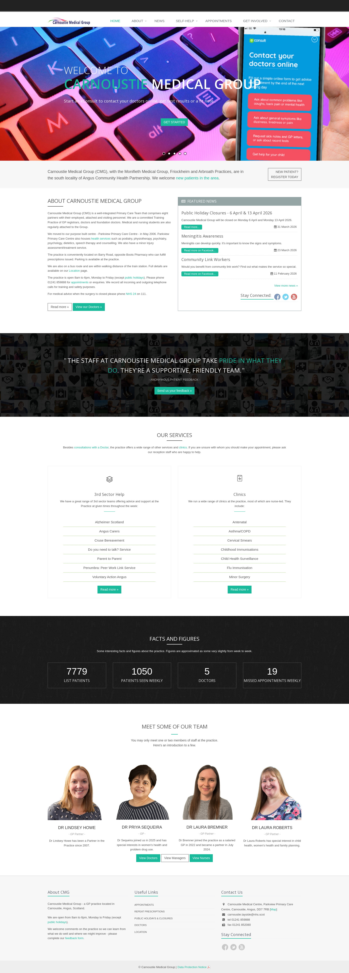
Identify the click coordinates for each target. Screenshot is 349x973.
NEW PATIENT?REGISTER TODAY (284, 174)
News (159, 21)
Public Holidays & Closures (153, 918)
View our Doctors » (89, 307)
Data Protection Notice (192, 967)
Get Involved (255, 21)
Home (115, 21)
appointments (80, 282)
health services (101, 238)
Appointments (218, 21)
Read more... (191, 227)
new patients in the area (197, 178)
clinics (183, 447)
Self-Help (185, 21)
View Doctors (148, 858)
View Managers (175, 858)
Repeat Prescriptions (149, 911)
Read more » (60, 307)
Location (74, 270)
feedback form (74, 938)
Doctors (140, 925)
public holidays (134, 277)
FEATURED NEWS (202, 201)
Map (273, 909)
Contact (287, 21)
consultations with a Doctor (91, 447)
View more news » (286, 285)
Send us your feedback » (174, 390)
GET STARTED (174, 122)
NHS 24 (131, 294)
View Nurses (201, 858)
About (137, 21)
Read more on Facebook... (200, 250)
